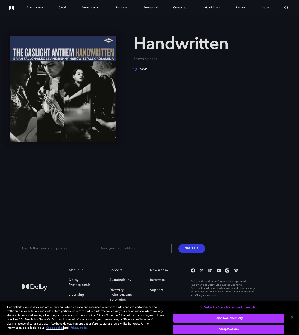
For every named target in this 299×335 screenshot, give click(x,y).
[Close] (292, 317)
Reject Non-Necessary (229, 318)
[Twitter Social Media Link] (201, 271)
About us (76, 270)
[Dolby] (11, 8)
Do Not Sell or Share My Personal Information (228, 307)
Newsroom (159, 270)
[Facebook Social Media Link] (193, 271)
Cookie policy (54, 327)
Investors (157, 280)
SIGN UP (191, 248)
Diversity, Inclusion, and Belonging (120, 294)
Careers (115, 270)
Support (156, 290)
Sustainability (120, 280)
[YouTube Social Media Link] (218, 271)
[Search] (286, 8)
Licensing (76, 295)
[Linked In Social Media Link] (210, 271)
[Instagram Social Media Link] (227, 271)
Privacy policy (78, 327)
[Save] (140, 71)
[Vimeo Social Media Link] (235, 271)
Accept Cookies (229, 329)
